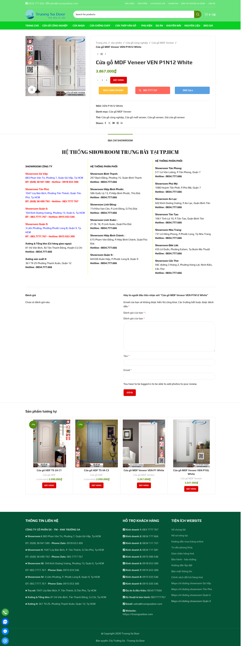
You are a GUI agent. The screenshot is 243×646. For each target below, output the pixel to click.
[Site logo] (45, 14)
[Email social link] (113, 123)
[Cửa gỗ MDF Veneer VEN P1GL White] (191, 443)
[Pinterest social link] (117, 123)
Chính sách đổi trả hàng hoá (187, 577)
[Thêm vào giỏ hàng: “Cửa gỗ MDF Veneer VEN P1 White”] (144, 485)
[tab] (120, 139)
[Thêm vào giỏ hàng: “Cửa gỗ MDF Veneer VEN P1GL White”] (191, 489)
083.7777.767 (148, 90)
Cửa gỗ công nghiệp (137, 42)
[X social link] (109, 123)
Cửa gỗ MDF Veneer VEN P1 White (144, 470)
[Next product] (105, 54)
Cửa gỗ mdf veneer (135, 117)
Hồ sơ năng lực (179, 535)
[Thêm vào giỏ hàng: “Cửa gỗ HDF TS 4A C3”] (96, 485)
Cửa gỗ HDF (49, 475)
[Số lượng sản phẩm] (102, 80)
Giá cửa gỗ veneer (175, 117)
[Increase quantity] (107, 80)
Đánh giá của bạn (134, 313)
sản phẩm (116, 42)
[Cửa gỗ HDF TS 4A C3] (96, 443)
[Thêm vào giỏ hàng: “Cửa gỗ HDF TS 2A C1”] (49, 485)
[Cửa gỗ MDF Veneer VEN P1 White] (144, 443)
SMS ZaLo (188, 90)
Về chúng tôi (178, 529)
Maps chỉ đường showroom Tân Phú (191, 589)
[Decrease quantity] (98, 80)
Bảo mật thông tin (181, 571)
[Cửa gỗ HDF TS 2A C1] (49, 443)
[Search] (137, 14)
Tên (126, 356)
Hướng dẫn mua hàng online (187, 541)
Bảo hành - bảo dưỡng (183, 559)
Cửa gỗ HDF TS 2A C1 (49, 470)
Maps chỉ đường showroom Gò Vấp (191, 583)
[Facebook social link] (105, 123)
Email (128, 370)
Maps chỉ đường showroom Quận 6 (191, 595)
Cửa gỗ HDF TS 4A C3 (96, 470)
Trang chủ (101, 42)
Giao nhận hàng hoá (182, 553)
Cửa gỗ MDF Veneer (163, 42)
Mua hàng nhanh (113, 90)
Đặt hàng (118, 80)
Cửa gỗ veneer (156, 117)
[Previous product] (98, 54)
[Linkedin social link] (121, 123)
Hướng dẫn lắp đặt (181, 565)
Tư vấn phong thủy (182, 547)
